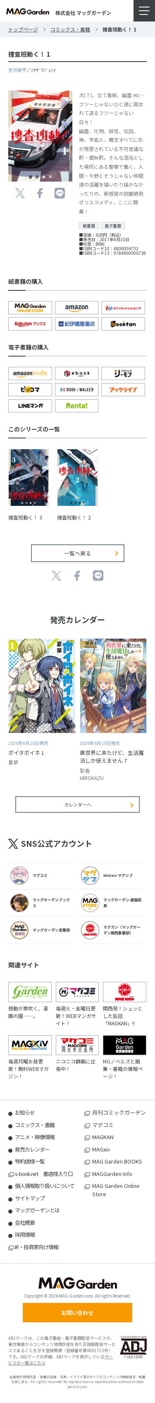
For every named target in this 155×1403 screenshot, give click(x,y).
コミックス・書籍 (70, 29)
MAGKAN (103, 1137)
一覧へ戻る (77, 553)
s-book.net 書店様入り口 (44, 1174)
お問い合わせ (77, 1313)
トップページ (23, 29)
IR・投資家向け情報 (36, 1247)
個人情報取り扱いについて (44, 1186)
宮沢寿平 (17, 70)
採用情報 (25, 1234)
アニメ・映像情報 (35, 1137)
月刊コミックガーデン (119, 1112)
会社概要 (25, 1222)
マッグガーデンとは (37, 1210)
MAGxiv (101, 1149)
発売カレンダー (32, 1149)
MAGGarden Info (112, 1174)
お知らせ (25, 1112)
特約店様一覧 (30, 1161)
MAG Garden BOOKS (117, 1161)
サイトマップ (30, 1198)
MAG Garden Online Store (116, 1190)
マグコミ (103, 1125)
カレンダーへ (77, 804)
